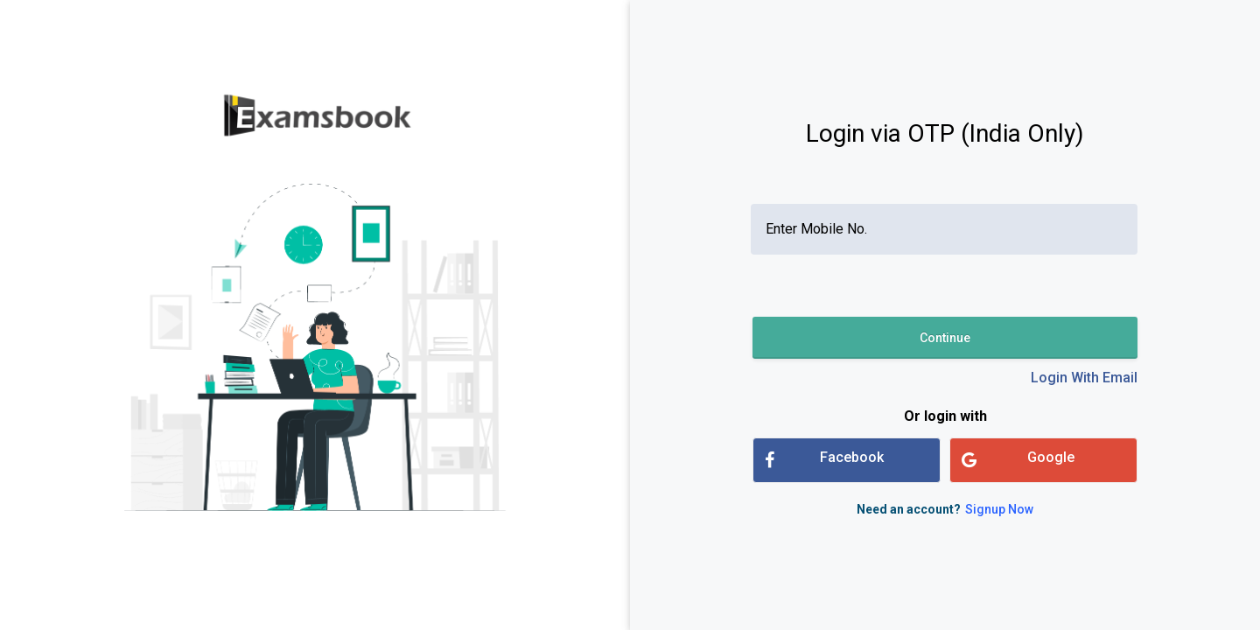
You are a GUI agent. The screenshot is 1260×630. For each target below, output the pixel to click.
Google (1018, 460)
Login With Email (1084, 377)
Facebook (824, 460)
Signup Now (999, 509)
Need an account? (945, 509)
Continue (945, 338)
